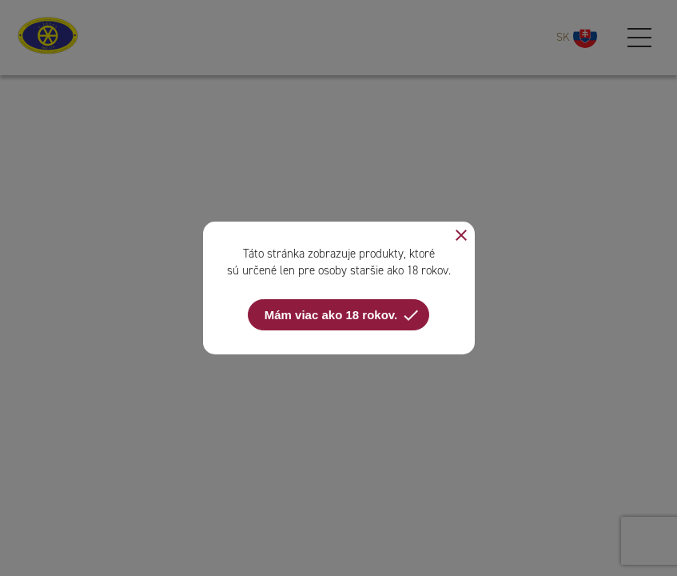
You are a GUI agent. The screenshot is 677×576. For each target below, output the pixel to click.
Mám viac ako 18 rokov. (342, 315)
